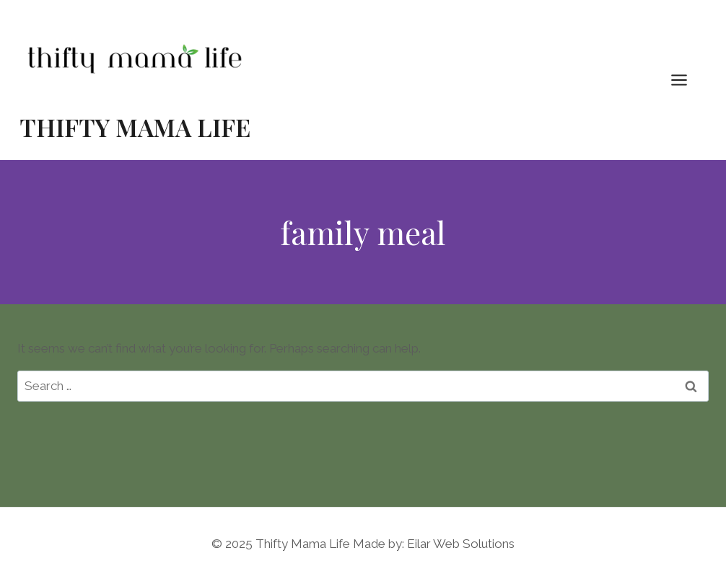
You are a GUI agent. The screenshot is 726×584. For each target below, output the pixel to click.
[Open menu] (686, 79)
